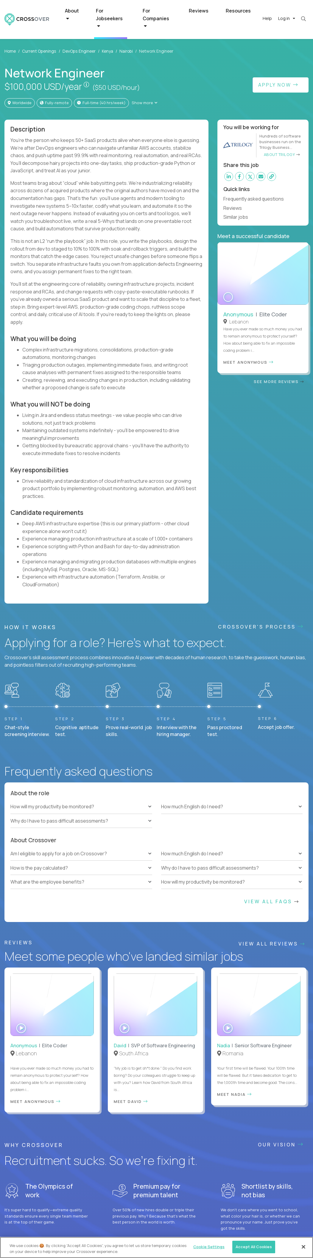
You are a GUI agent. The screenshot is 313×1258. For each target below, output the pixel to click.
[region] (156, 1247)
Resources (238, 10)
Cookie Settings (209, 1246)
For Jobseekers (109, 18)
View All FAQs (272, 901)
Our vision (281, 1144)
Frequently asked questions (256, 199)
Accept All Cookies (254, 1246)
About (72, 14)
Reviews (198, 10)
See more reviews (279, 372)
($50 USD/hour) (116, 87)
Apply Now (278, 85)
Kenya (107, 51)
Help (267, 18)
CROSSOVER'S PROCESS (261, 626)
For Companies (156, 18)
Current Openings (39, 51)
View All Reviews (272, 943)
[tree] (81, 814)
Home (10, 51)
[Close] (303, 1246)
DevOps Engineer (79, 51)
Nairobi (126, 51)
